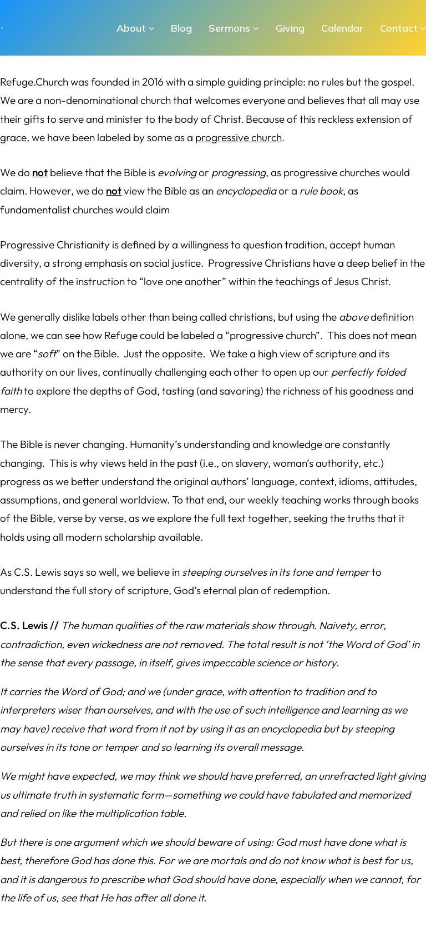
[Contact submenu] (423, 28)
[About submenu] (152, 28)
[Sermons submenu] (256, 28)
